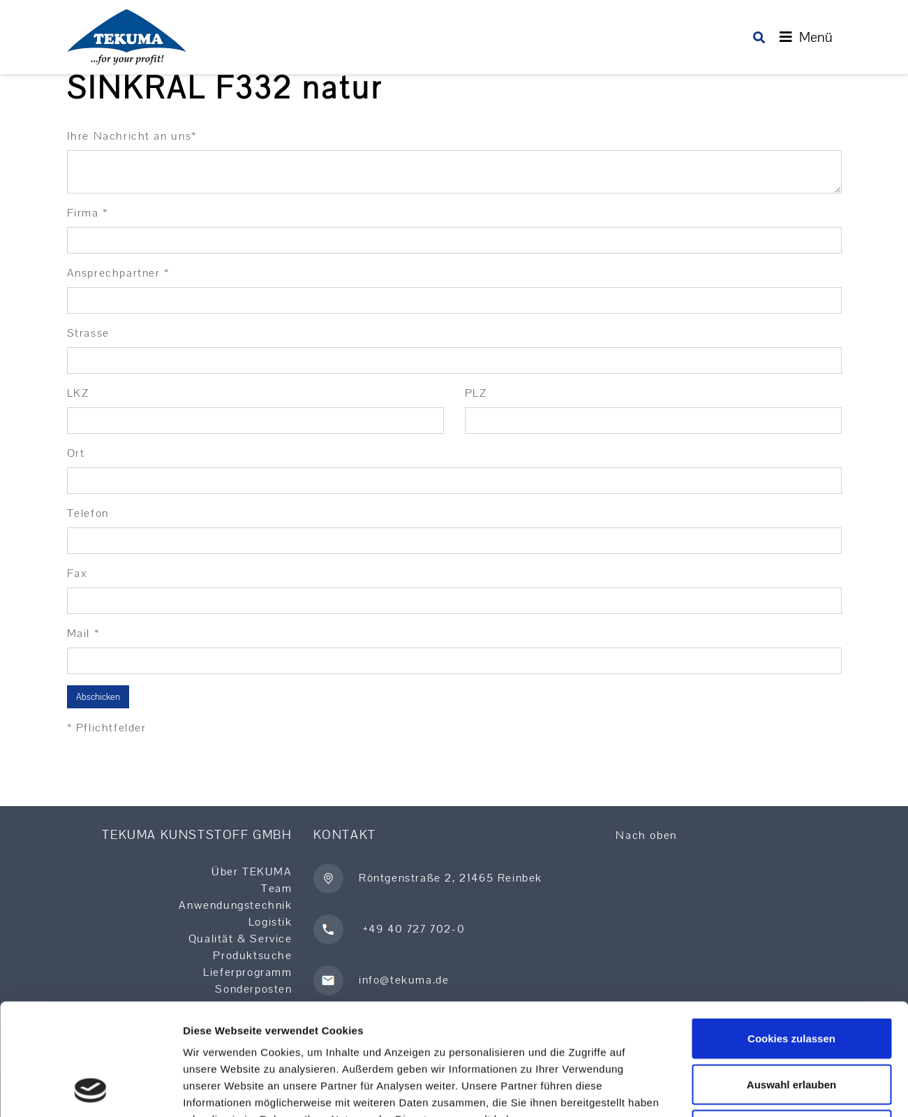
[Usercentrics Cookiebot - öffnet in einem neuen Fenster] (90, 1089)
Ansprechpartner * (118, 272)
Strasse (88, 333)
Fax (77, 573)
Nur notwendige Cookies (791, 1025)
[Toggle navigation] (806, 37)
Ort (76, 453)
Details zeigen (742, 1089)
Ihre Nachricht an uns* (132, 136)
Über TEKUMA (251, 871)
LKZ (78, 393)
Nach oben (646, 835)
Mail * (83, 633)
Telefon (88, 513)
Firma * (87, 212)
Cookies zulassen (791, 934)
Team (276, 888)
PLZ (476, 393)
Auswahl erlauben (791, 980)
